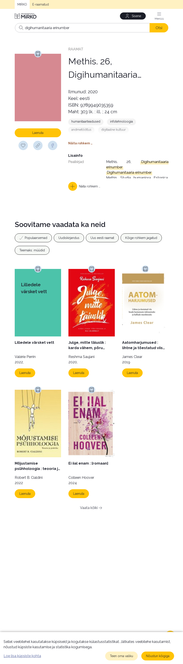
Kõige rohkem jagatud (141, 238)
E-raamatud (40, 4)
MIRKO (22, 4)
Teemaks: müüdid (32, 250)
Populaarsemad (33, 238)
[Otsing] (91, 27)
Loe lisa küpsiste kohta (22, 656)
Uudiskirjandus (68, 238)
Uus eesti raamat (102, 238)
